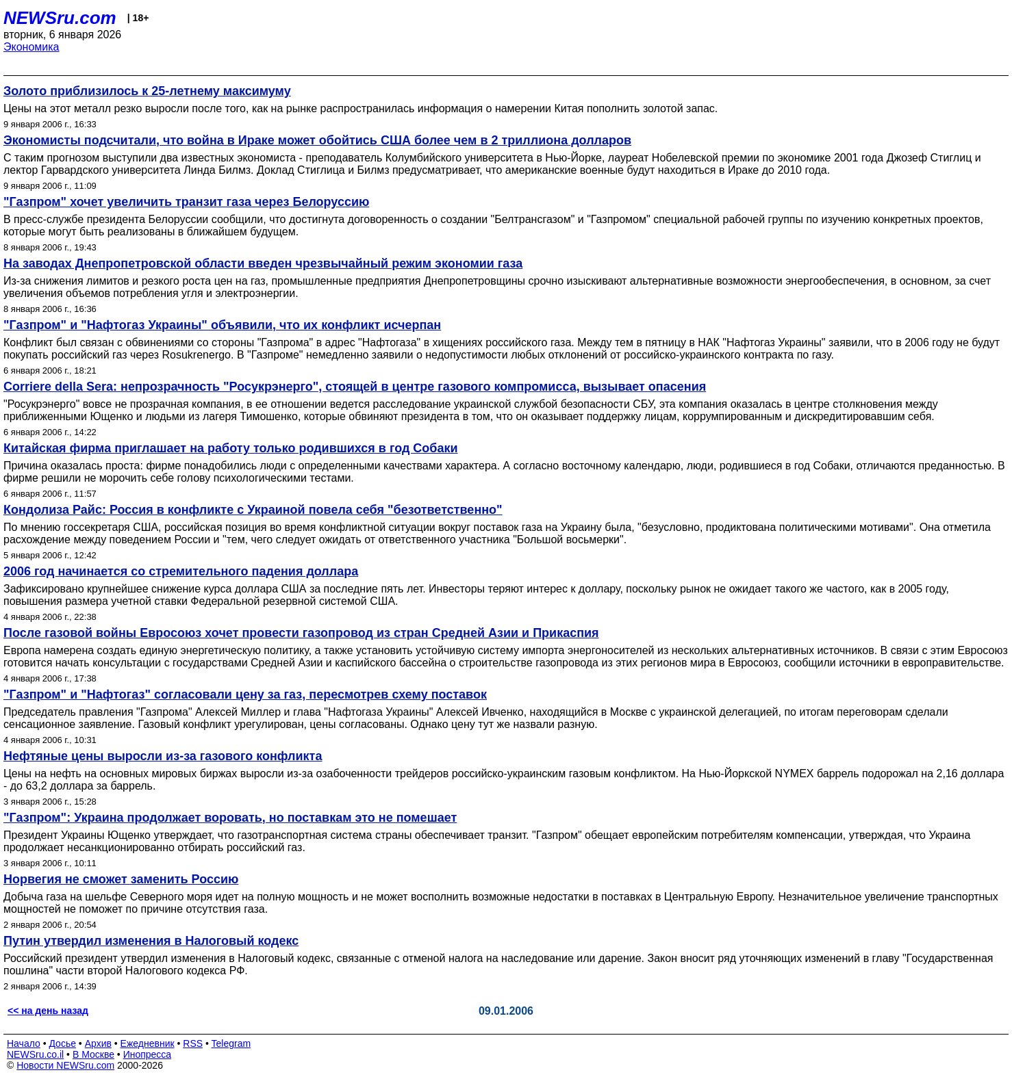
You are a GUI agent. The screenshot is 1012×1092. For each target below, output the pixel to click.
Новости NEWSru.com (65, 1065)
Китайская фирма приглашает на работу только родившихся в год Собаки (230, 448)
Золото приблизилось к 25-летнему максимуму (147, 91)
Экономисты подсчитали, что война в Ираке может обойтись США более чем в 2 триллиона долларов (317, 140)
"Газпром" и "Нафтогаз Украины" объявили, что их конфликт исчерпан (222, 325)
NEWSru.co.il (35, 1054)
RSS (193, 1043)
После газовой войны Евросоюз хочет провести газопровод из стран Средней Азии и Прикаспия (301, 633)
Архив (98, 1043)
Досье (62, 1043)
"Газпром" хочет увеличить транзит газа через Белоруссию (186, 202)
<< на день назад (48, 1010)
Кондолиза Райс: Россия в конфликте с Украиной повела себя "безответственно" (253, 510)
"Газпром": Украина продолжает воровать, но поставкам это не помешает (230, 817)
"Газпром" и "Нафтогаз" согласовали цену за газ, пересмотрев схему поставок (245, 694)
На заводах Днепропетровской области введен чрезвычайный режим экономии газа (262, 263)
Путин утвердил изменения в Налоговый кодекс (151, 941)
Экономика (31, 47)
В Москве (93, 1054)
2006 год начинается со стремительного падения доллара (180, 571)
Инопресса (147, 1054)
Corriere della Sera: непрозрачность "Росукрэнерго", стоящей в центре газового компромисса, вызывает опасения (354, 386)
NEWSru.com (59, 18)
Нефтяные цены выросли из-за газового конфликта (162, 756)
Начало (23, 1043)
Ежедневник (148, 1043)
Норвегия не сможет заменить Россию (120, 879)
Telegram (231, 1043)
